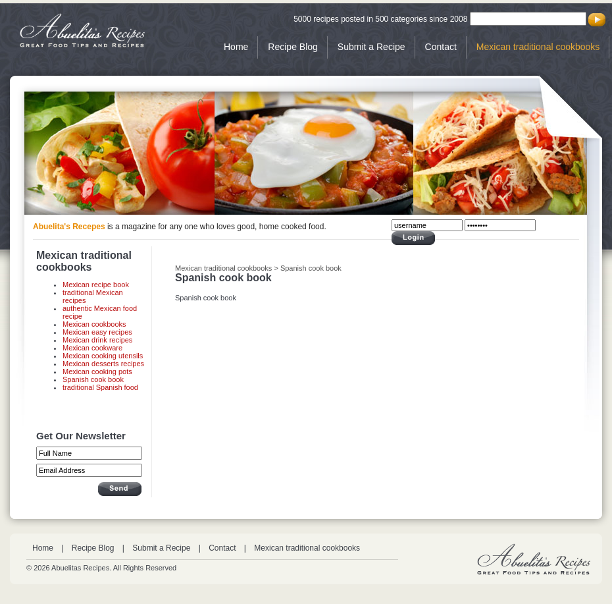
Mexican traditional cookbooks (538, 46)
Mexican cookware (92, 348)
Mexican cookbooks (94, 324)
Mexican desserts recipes (103, 364)
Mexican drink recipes (97, 340)
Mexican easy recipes (97, 332)
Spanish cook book (93, 379)
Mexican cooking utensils (103, 356)
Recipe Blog (293, 46)
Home (236, 46)
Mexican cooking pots (97, 371)
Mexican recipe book (96, 284)
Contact (441, 46)
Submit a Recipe (371, 46)
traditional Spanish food (100, 387)
